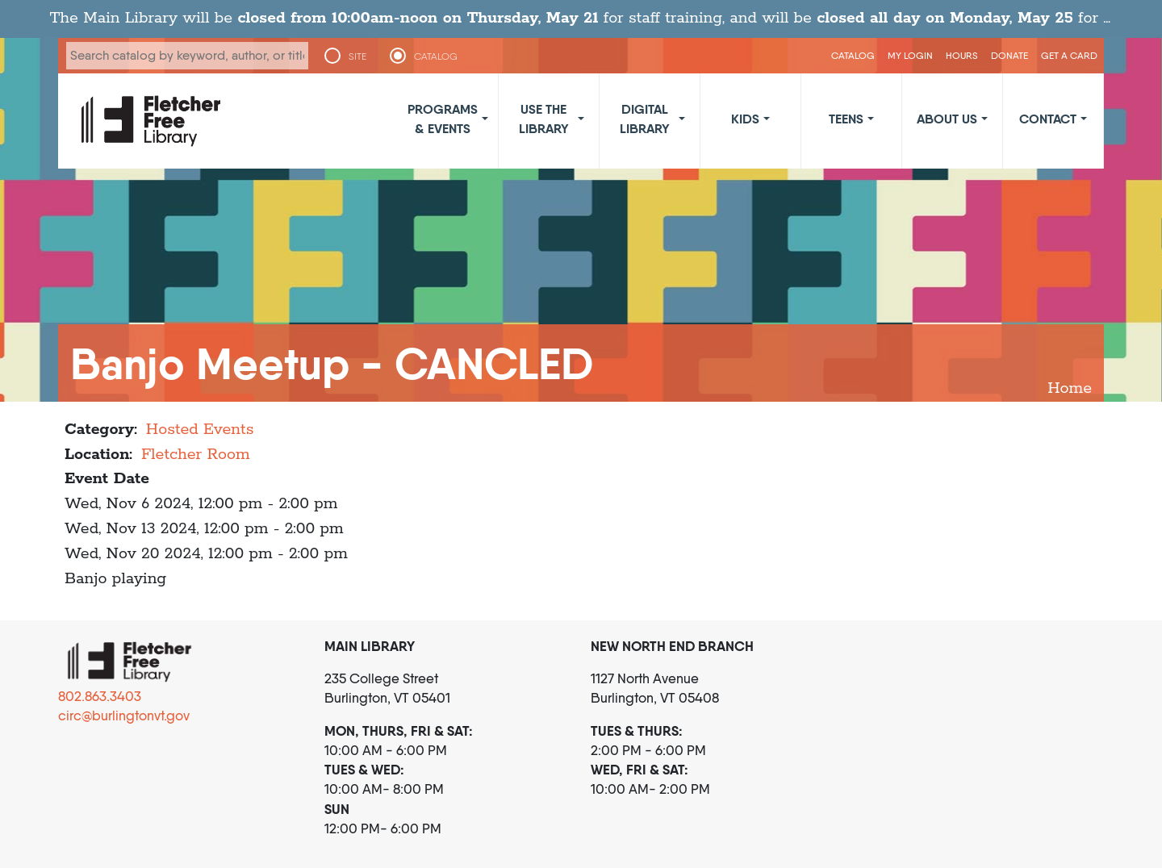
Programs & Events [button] (443, 118)
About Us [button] (947, 119)
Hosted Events (200, 429)
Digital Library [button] (645, 118)
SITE (357, 56)
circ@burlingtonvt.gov (124, 715)
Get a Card (1069, 55)
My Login (910, 55)
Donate (1009, 55)
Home (1069, 388)
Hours (962, 55)
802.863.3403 (99, 696)
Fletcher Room (195, 454)
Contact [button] (1047, 119)
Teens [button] (846, 119)
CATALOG (436, 56)
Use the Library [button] (544, 118)
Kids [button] (745, 119)
